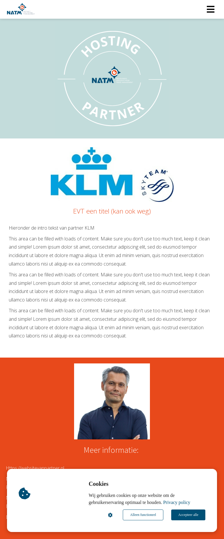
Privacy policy (176, 502)
